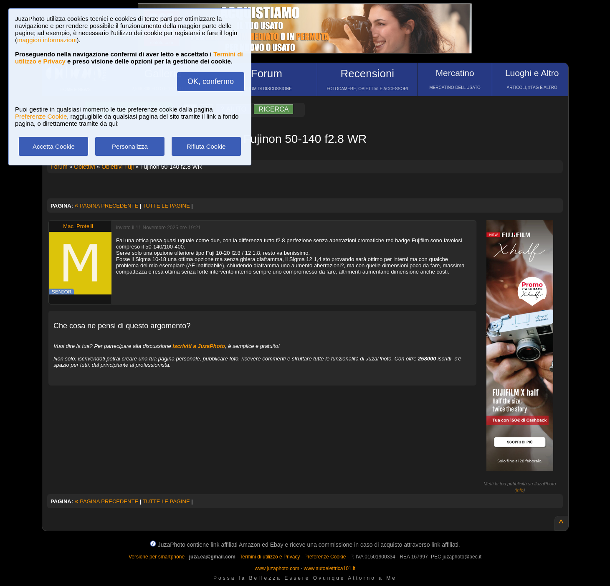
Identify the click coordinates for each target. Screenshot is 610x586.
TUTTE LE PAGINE (166, 206)
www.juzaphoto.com (277, 568)
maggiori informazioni (47, 39)
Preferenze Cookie (41, 116)
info (520, 489)
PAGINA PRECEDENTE (106, 206)
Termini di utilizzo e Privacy (270, 557)
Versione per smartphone (157, 557)
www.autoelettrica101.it (329, 568)
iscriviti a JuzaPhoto (198, 346)
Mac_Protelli (78, 226)
